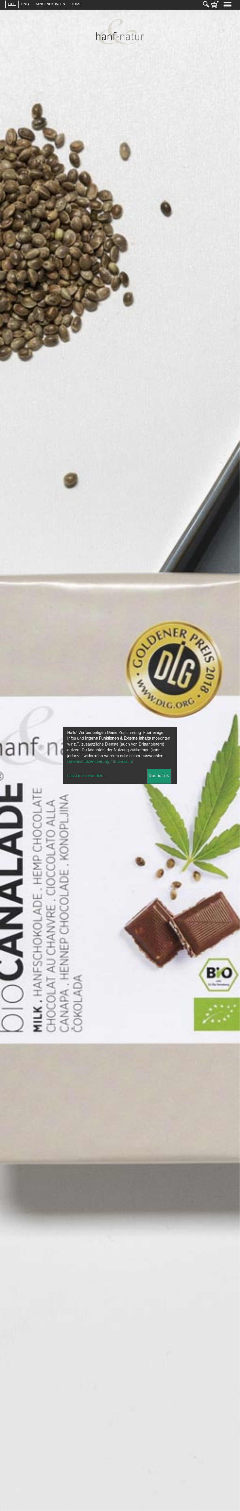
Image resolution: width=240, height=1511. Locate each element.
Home (76, 4)
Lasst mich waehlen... (87, 776)
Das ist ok (159, 776)
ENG (25, 4)
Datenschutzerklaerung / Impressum (100, 762)
